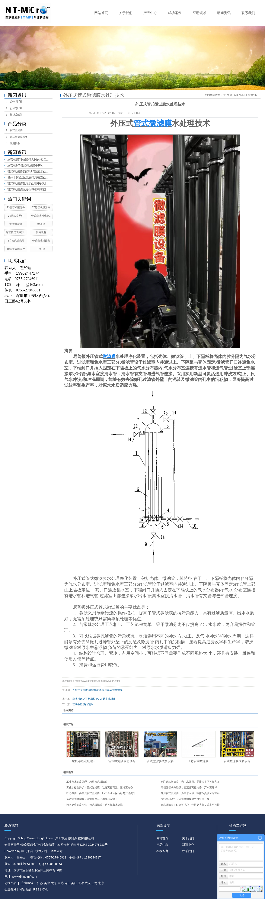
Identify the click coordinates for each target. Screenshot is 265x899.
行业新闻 (16, 108)
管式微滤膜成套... (41, 215)
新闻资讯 (224, 13)
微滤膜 (41, 224)
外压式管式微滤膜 (90, 578)
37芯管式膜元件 (41, 207)
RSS (36, 889)
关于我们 (125, 13)
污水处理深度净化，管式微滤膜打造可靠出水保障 (94, 804)
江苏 (40, 883)
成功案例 (175, 13)
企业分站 (10, 889)
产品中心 (150, 13)
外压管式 (94, 356)
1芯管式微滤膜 (198, 761)
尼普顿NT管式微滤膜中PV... (25, 165)
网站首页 (101, 13)
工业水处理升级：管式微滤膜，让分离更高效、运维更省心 (99, 787)
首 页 (226, 95)
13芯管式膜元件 (16, 207)
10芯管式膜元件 (16, 249)
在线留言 (162, 851)
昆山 (67, 883)
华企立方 (57, 851)
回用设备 (15, 143)
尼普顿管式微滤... (16, 232)
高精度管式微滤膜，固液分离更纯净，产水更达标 (189, 787)
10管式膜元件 (16, 215)
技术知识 (16, 114)
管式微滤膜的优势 (82, 704)
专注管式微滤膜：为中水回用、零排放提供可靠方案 (190, 781)
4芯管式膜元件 (15, 240)
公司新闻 (16, 101)
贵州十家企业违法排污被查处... (28, 177)
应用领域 (199, 13)
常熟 (61, 883)
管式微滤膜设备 (19, 136)
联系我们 (248, 13)
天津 (81, 883)
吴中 (47, 883)
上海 (95, 883)
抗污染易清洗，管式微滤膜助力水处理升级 (185, 799)
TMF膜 (41, 249)
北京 (101, 883)
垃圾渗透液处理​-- (83, 761)
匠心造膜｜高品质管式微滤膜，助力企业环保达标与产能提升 (100, 793)
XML (45, 889)
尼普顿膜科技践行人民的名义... (28, 159)
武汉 (88, 883)
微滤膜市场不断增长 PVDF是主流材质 (94, 698)
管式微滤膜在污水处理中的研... (28, 183)
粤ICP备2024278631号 (92, 844)
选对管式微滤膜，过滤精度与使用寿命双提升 (92, 799)
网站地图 (25, 889)
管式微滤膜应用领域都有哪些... (28, 189)
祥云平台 (27, 851)
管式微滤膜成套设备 (121, 761)
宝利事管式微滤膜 (112, 690)
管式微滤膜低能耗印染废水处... (28, 171)
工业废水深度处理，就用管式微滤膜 (86, 781)
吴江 (74, 883)
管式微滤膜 (16, 130)
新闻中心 (188, 844)
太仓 (54, 883)
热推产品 (10, 883)
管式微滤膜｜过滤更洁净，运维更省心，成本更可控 (190, 804)
